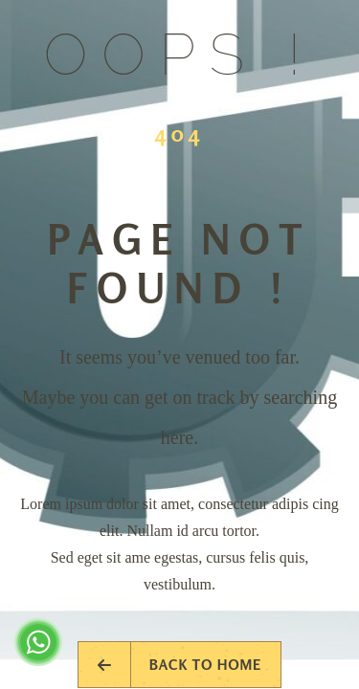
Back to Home (180, 664)
